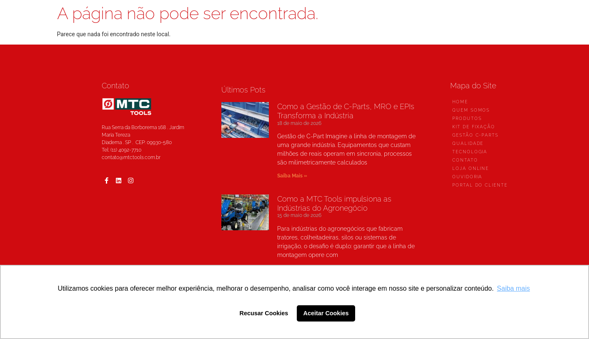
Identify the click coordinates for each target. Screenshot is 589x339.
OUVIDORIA (467, 176)
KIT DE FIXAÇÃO (473, 127)
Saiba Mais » (292, 176)
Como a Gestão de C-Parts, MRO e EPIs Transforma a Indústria (345, 111)
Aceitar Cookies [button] (326, 313)
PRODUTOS (466, 118)
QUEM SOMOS (471, 110)
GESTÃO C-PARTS (475, 135)
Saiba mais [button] (513, 288)
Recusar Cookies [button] (264, 313)
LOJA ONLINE (470, 168)
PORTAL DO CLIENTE (479, 185)
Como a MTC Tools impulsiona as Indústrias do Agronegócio (334, 203)
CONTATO (465, 160)
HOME (460, 102)
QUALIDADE (468, 143)
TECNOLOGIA (469, 152)
